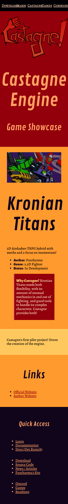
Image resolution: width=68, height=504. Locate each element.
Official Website (25, 392)
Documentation (27, 445)
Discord (21, 483)
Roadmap (22, 491)
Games (47, 5)
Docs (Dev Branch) (28, 449)
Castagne (35, 5)
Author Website (25, 395)
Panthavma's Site (27, 472)
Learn (21, 5)
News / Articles (26, 468)
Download (10, 5)
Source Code (24, 464)
